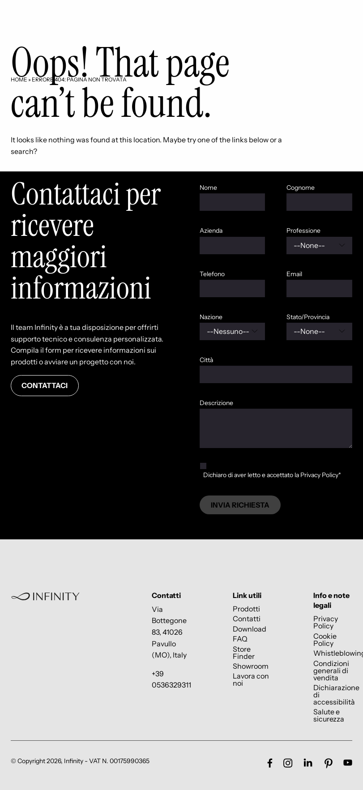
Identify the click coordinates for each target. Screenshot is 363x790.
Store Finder (244, 652)
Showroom (251, 666)
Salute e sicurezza (328, 715)
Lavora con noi (251, 680)
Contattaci (44, 385)
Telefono (212, 274)
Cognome (300, 188)
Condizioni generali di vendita (331, 670)
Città (206, 360)
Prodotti (246, 608)
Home (19, 79)
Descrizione (216, 403)
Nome (208, 188)
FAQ (240, 639)
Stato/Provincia (307, 317)
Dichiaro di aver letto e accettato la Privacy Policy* (272, 475)
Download (249, 628)
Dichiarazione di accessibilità (336, 694)
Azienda (211, 230)
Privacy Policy (325, 622)
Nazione (211, 317)
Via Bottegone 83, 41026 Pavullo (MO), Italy (169, 632)
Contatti (247, 619)
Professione (303, 230)
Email (294, 274)
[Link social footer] (270, 762)
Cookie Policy (325, 639)
